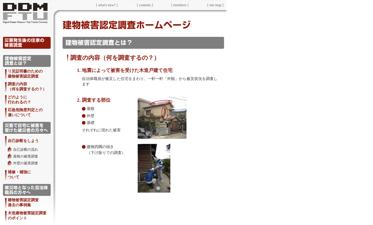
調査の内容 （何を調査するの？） (27, 86)
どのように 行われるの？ (19, 99)
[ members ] (180, 5)
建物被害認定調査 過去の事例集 (23, 202)
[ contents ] (145, 5)
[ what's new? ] (106, 5)
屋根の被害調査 (25, 156)
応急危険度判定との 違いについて (25, 112)
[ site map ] (215, 5)
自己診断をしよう (23, 141)
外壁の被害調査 (25, 163)
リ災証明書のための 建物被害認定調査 (25, 73)
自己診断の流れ (25, 150)
